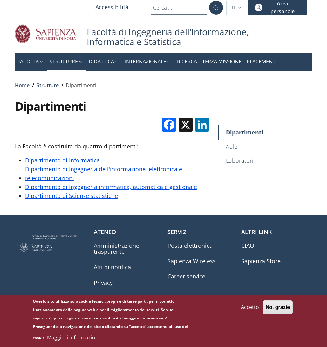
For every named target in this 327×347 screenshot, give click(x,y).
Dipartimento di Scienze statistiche (71, 196)
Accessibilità (111, 7)
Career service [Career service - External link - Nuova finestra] (186, 276)
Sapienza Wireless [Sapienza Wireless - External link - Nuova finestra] (191, 261)
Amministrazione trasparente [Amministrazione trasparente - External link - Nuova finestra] (116, 248)
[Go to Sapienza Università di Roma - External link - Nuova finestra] (51, 33)
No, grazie (278, 310)
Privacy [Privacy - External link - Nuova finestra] (103, 282)
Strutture (48, 85)
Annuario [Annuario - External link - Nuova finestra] (106, 298)
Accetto (250, 310)
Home (22, 85)
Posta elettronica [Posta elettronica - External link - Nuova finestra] (190, 245)
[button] (237, 7)
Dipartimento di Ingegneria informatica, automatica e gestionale (111, 187)
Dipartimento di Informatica (62, 160)
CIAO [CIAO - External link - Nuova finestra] (247, 245)
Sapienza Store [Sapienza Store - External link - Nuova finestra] (261, 261)
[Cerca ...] (216, 8)
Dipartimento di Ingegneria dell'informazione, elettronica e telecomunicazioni (103, 173)
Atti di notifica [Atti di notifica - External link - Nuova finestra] (112, 267)
